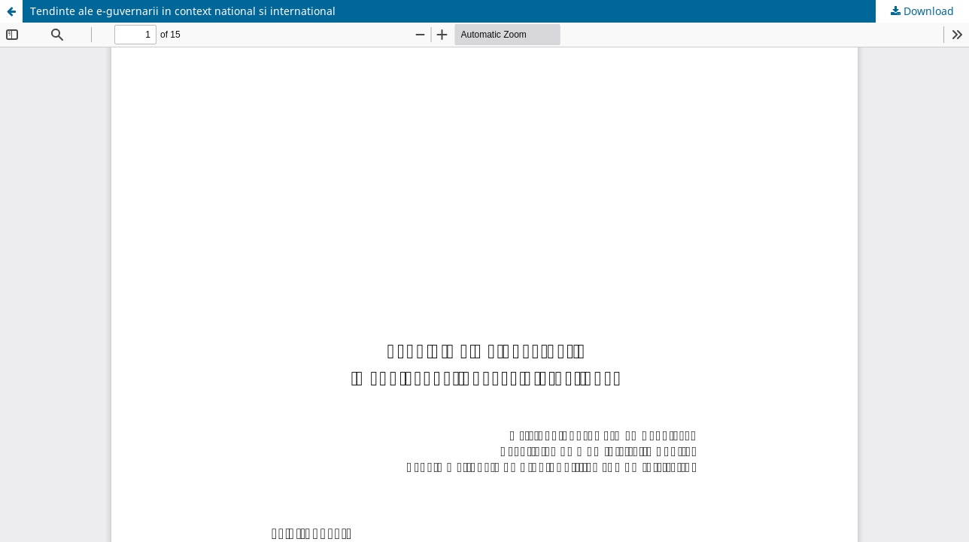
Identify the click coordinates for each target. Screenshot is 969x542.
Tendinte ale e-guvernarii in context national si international (183, 11)
